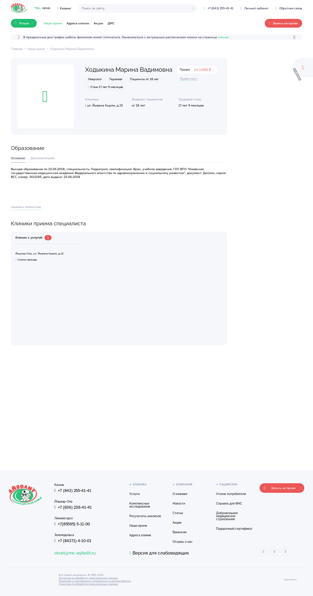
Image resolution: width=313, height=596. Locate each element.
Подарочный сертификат (234, 528)
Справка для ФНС (229, 503)
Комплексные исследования (139, 505)
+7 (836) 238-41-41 (73, 507)
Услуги (134, 493)
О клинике (180, 493)
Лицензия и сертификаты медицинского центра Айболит (95, 581)
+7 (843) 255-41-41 (72, 490)
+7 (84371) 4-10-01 (72, 541)
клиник (223, 37)
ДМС (111, 23)
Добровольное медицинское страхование (227, 516)
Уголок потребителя (231, 493)
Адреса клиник (78, 23)
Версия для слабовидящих (159, 553)
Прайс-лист (188, 78)
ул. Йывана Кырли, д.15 (104, 105)
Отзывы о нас (183, 541)
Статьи (178, 513)
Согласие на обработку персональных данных (88, 577)
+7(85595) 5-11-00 (72, 524)
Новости (179, 503)
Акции (98, 23)
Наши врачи (53, 23)
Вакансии (179, 532)
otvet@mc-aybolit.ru (75, 553)
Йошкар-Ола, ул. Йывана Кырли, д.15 (39, 253)
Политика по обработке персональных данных (88, 584)
